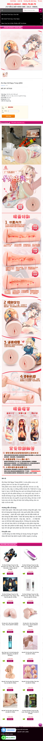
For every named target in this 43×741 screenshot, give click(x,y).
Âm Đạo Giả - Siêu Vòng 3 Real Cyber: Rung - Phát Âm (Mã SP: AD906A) (30, 625)
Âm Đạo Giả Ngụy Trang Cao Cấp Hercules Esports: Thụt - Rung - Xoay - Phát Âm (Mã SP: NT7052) (10, 596)
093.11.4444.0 (14, 4)
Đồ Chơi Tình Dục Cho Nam (21, 19)
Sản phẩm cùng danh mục (17, 122)
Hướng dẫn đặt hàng (30, 1)
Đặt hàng (8, 116)
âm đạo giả (25, 495)
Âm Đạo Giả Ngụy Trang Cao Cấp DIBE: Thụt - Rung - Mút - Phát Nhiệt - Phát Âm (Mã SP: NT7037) (30, 567)
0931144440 (11, 730)
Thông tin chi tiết (5, 122)
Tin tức (40, 1)
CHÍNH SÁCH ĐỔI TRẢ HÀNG (21, 729)
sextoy (33, 482)
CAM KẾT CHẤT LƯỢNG (23, 731)
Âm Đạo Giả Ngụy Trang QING (12, 27)
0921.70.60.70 (29, 4)
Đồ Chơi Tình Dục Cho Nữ (21, 14)
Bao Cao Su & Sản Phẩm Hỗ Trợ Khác (21, 23)
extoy (25, 510)
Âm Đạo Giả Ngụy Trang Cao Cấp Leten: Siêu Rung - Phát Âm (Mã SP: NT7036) (30, 712)
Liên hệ (20, 1)
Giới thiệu (13, 1)
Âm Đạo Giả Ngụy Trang (10, 482)
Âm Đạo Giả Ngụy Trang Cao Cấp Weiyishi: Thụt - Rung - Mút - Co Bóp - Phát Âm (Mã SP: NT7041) (30, 596)
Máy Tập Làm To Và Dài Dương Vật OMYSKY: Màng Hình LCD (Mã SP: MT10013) (10, 654)
